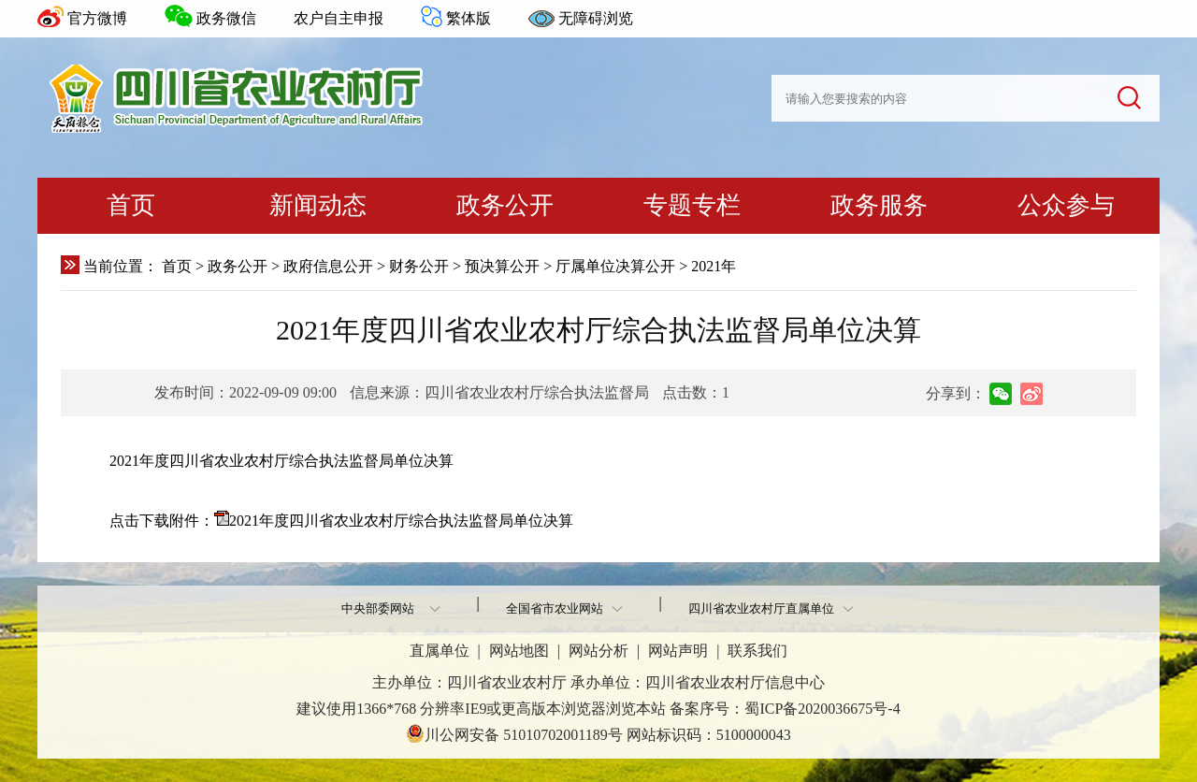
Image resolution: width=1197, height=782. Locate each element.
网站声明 (678, 651)
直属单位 (439, 651)
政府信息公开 (328, 266)
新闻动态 (318, 205)
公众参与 (1066, 205)
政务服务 (879, 205)
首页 (131, 205)
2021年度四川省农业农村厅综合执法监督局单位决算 (401, 521)
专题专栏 (692, 205)
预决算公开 (502, 266)
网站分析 (598, 651)
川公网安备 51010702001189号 (514, 733)
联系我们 (757, 651)
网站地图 (519, 651)
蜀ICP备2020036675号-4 (822, 709)
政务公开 (505, 205)
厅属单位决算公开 (615, 266)
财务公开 (419, 266)
